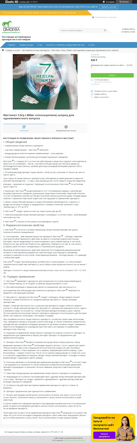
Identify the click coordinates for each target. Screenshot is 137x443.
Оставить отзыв (128, 32)
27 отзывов (110, 2)
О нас (39, 45)
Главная (11, 45)
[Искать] (104, 30)
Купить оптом (109, 6)
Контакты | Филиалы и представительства (65, 45)
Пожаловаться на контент (75, 440)
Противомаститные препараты (36, 50)
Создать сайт (24, 2)
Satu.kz (80, 438)
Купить (112, 75)
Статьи (91, 45)
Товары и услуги (26, 45)
